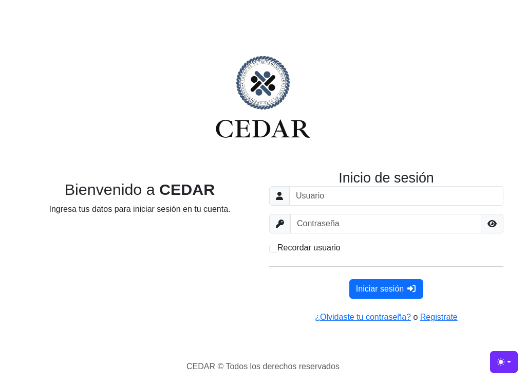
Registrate (439, 317)
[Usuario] (396, 196)
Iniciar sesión (386, 288)
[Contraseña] (385, 223)
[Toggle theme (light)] (504, 362)
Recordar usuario (309, 247)
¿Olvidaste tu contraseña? (363, 317)
